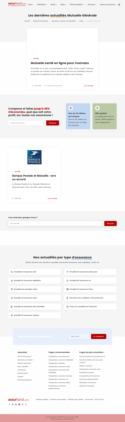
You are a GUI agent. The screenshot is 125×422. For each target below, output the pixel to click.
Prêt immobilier (76, 4)
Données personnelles (58, 399)
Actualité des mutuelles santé (24, 289)
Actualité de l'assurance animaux (25, 315)
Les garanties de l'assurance (89, 376)
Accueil (27, 21)
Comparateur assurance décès (59, 382)
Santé (53, 4)
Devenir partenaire (24, 363)
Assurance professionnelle (88, 379)
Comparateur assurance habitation (61, 360)
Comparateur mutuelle (57, 363)
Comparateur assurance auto (59, 356)
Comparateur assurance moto (59, 366)
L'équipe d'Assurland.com (54, 86)
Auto (30, 4)
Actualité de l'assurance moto (24, 298)
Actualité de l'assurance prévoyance (82, 271)
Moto (63, 4)
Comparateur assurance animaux (60, 376)
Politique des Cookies (75, 399)
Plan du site (99, 399)
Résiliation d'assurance (87, 382)
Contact (20, 376)
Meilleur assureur (85, 366)
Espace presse (23, 373)
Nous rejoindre (23, 366)
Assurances (22, 370)
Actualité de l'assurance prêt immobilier (28, 306)
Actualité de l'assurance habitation (26, 280)
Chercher (110, 223)
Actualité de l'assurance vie (79, 280)
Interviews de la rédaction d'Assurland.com (85, 298)
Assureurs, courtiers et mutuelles (64, 21)
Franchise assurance (86, 372)
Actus (81, 21)
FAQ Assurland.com (25, 380)
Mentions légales (42, 399)
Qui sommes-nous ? (25, 356)
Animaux (91, 4)
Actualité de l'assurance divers (80, 289)
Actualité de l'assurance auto (23, 271)
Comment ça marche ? (25, 360)
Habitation (41, 4)
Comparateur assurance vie (58, 379)
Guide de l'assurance (40, 21)
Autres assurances (107, 4)
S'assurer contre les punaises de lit (92, 356)
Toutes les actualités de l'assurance (82, 306)
